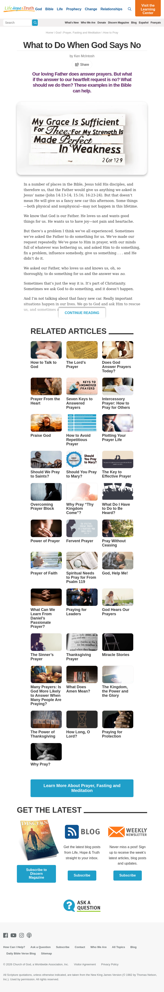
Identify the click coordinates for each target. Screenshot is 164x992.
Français (156, 22)
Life (60, 9)
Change (91, 9)
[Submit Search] (35, 22)
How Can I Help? (14, 947)
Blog (134, 22)
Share (82, 64)
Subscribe (82, 875)
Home (49, 32)
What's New (72, 22)
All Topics (118, 947)
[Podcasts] (30, 935)
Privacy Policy (110, 964)
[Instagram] (22, 935)
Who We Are (88, 22)
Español (143, 22)
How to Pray (110, 32)
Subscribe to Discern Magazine (36, 873)
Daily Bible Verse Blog (21, 953)
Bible (49, 9)
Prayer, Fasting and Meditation (82, 32)
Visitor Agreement (85, 964)
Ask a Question (41, 947)
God (38, 9)
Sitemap (46, 953)
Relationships (111, 9)
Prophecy (73, 9)
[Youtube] (14, 935)
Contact (80, 947)
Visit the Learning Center (148, 9)
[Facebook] (6, 935)
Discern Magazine (118, 22)
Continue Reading (82, 313)
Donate (101, 22)
